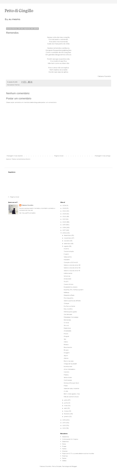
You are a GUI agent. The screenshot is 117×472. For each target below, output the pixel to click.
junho (66, 403)
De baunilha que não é (71, 383)
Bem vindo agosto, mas (72, 394)
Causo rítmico (68, 284)
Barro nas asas (68, 361)
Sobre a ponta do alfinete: (72, 301)
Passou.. (66, 375)
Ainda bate (67, 279)
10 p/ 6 (66, 281)
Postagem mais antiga (102, 156)
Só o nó (66, 325)
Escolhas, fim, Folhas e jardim (73, 290)
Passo (66, 385)
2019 (64, 225)
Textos (64, 458)
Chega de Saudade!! (70, 364)
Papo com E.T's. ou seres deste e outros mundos (78, 453)
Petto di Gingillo (19, 10)
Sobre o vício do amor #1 (72, 270)
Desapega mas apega (71, 317)
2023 (64, 214)
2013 (64, 425)
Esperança (67, 328)
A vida (66, 391)
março (66, 411)
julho (66, 400)
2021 (64, 219)
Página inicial (58, 156)
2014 (64, 422)
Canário (66, 372)
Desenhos (65, 441)
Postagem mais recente (15, 156)
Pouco (66, 333)
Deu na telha (68, 309)
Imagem (67, 353)
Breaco (66, 344)
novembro (68, 238)
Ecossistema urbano (70, 287)
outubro (67, 241)
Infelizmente (68, 273)
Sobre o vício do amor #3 (72, 265)
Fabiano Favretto (27, 205)
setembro (67, 243)
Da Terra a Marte (69, 306)
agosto (66, 246)
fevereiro (67, 414)
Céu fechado (68, 314)
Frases (64, 446)
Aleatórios (65, 437)
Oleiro (66, 342)
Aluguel (66, 336)
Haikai (64, 449)
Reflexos (66, 292)
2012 (64, 428)
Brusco (66, 350)
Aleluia (66, 358)
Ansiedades (67, 331)
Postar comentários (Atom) (21, 159)
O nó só (66, 322)
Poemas (17, 85)
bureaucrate (68, 366)
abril (66, 408)
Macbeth (67, 259)
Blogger (74, 466)
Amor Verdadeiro (69, 369)
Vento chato (68, 377)
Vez (65, 339)
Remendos (67, 320)
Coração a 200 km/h (71, 262)
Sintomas (67, 276)
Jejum (66, 355)
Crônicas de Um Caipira (70, 439)
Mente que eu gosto (70, 312)
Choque (66, 303)
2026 (64, 205)
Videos (64, 460)
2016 (64, 233)
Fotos (64, 444)
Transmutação (69, 251)
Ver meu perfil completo (27, 213)
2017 (64, 230)
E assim (66, 254)
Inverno (66, 249)
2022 (64, 216)
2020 (64, 222)
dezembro (67, 235)
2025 (64, 208)
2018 (64, 227)
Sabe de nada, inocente (71, 388)
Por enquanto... (69, 298)
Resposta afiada (69, 295)
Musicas (64, 451)
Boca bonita (68, 347)
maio (66, 405)
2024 (64, 211)
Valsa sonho (68, 257)
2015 (64, 420)
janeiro (66, 416)
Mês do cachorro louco (71, 396)
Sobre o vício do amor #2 (72, 268)
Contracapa (68, 380)
